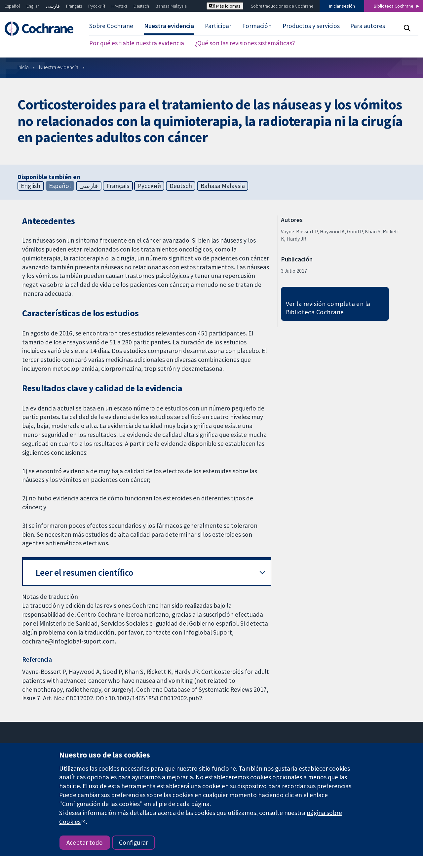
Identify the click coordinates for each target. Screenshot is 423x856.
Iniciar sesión (342, 6)
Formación (257, 26)
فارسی (53, 6)
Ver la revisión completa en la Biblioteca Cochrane (328, 308)
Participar (218, 26)
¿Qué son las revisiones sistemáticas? (245, 43)
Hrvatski (119, 6)
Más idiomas (225, 6)
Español (12, 6)
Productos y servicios (311, 26)
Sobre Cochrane (111, 26)
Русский (96, 6)
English (33, 6)
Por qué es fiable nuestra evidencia (136, 43)
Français (74, 6)
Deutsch (141, 6)
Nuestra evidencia (169, 26)
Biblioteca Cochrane (393, 6)
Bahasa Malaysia (171, 6)
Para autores (367, 26)
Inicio (23, 67)
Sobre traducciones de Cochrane (282, 6)
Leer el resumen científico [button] (84, 572)
